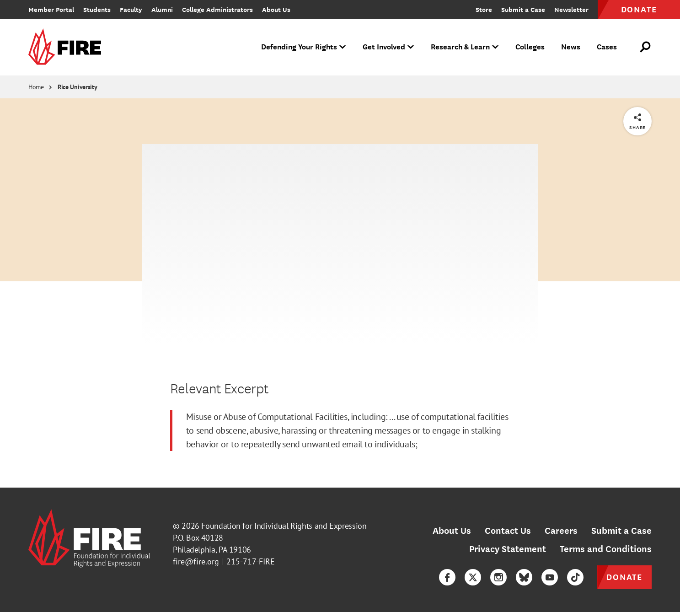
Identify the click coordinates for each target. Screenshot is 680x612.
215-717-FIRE (250, 561)
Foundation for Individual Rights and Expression (283, 526)
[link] (67, 47)
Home (36, 87)
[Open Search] (646, 47)
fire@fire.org (196, 561)
